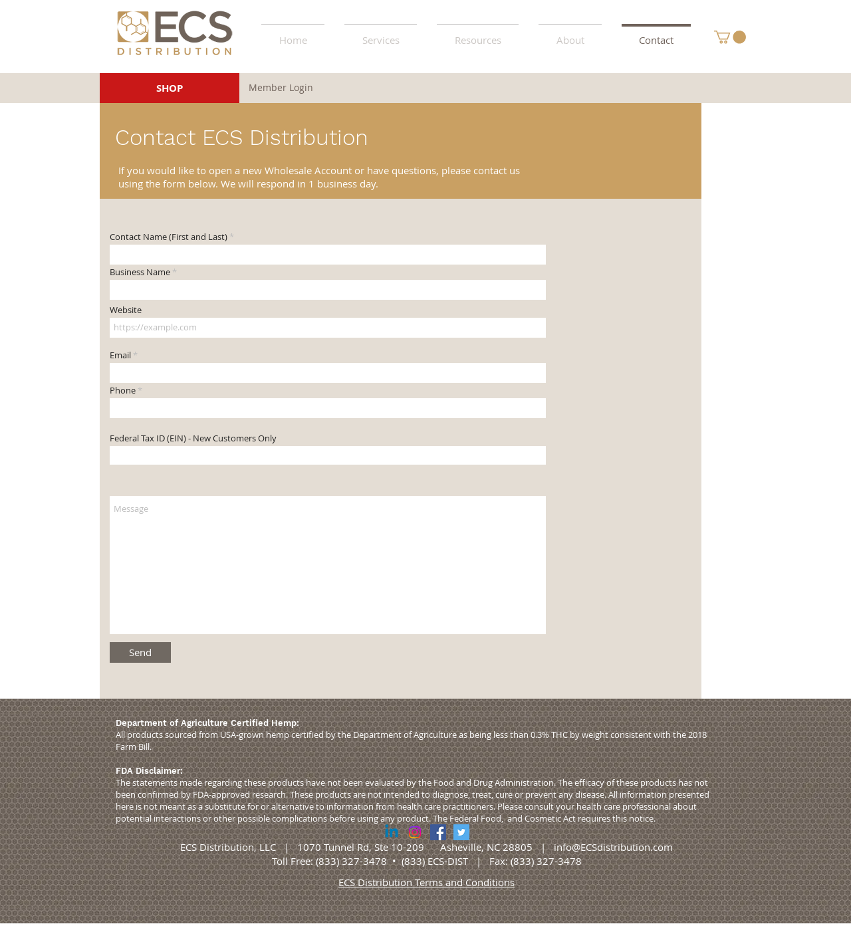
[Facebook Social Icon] (438, 832)
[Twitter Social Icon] (461, 832)
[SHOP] (169, 88)
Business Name (140, 272)
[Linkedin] (392, 832)
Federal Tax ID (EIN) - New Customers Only (193, 438)
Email (120, 355)
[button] (478, 34)
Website (126, 310)
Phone (123, 390)
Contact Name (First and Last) (168, 237)
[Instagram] (415, 832)
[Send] (140, 652)
